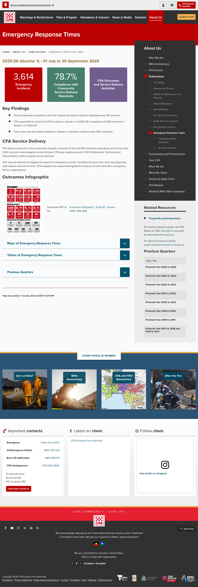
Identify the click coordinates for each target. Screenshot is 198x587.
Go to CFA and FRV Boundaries (123, 389)
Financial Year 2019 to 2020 (160, 311)
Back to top (189, 529)
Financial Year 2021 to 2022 (160, 293)
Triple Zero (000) (50, 442)
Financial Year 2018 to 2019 (160, 319)
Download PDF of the (57, 209)
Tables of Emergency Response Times (34, 255)
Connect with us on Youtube (12, 528)
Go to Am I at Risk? (24, 389)
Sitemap (92, 580)
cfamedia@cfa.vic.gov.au (160, 234)
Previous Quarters (20, 272)
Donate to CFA (186, 17)
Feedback (75, 580)
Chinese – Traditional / (89, 563)
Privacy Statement (23, 580)
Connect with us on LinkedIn (31, 528)
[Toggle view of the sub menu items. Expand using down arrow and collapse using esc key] (145, 63)
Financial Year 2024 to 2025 (160, 267)
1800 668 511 (52, 458)
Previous (72, 563)
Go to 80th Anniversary (74, 389)
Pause (76, 563)
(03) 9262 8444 (50, 465)
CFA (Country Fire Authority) (86, 440)
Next (80, 563)
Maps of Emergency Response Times (34, 243)
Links (84, 580)
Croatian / (125, 563)
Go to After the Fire (173, 389)
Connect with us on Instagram (18, 528)
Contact (64, 580)
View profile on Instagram (153, 473)
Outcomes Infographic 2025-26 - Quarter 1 (92, 209)
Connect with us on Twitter (24, 528)
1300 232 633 (162, 230)
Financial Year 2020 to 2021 (160, 302)
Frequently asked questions (165, 218)
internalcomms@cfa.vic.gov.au (167, 244)
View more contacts (18, 489)
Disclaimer (7, 580)
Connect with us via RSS (37, 528)
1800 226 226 (51, 450)
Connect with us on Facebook (5, 528)
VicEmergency (105, 580)
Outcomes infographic (25, 177)
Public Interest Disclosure (46, 580)
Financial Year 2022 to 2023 (160, 284)
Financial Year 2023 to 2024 (160, 275)
